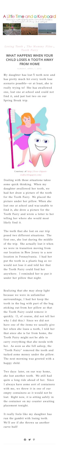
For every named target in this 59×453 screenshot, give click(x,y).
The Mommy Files (40, 46)
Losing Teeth (14, 46)
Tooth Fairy (29, 50)
